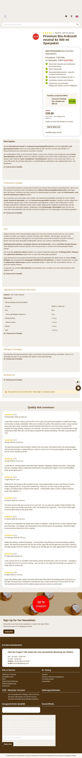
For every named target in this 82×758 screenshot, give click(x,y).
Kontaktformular (7, 677)
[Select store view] (77, 16)
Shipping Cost (61, 116)
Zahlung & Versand (9, 674)
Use (5, 229)
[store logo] (41, 8)
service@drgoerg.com (18, 663)
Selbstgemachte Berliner (13, 244)
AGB (4, 679)
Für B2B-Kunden (48, 679)
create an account (49, 392)
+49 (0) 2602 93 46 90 (19, 661)
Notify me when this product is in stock (59, 121)
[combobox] (41, 24)
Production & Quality (13, 183)
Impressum (6, 686)
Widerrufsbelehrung (9, 683)
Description (9, 141)
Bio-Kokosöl (26, 268)
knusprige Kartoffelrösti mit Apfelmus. (39, 260)
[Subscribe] (7, 744)
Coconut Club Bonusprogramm (53, 677)
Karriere (45, 674)
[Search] (77, 24)
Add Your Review (68, 33)
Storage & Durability (13, 349)
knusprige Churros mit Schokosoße (37, 244)
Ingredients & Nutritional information (20, 290)
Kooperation (46, 681)
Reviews (9, 375)
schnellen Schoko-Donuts (66, 244)
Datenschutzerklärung (10, 681)
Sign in (40, 392)
